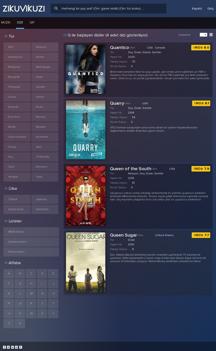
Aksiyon (41, 47)
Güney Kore (16, 209)
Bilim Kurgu (43, 67)
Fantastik (14, 87)
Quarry (117, 103)
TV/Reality (42, 157)
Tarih (11, 167)
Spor (39, 147)
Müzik (12, 127)
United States (164, 235)
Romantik (42, 137)
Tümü (39, 177)
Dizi (20, 22)
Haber (40, 97)
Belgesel (14, 67)
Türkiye (12, 199)
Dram (39, 77)
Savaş (12, 147)
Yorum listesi (16, 252)
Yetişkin (13, 177)
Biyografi (14, 77)
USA (150, 47)
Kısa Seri (14, 117)
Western (41, 167)
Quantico (119, 47)
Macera (41, 117)
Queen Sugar (123, 235)
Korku (39, 107)
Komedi (13, 107)
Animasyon (15, 57)
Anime (40, 57)
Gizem (12, 97)
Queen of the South (130, 169)
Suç (10, 157)
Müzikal (41, 127)
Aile (10, 47)
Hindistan (42, 209)
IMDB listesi (16, 232)
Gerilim (40, 87)
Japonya (41, 199)
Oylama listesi (17, 242)
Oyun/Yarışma (17, 137)
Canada (160, 47)
